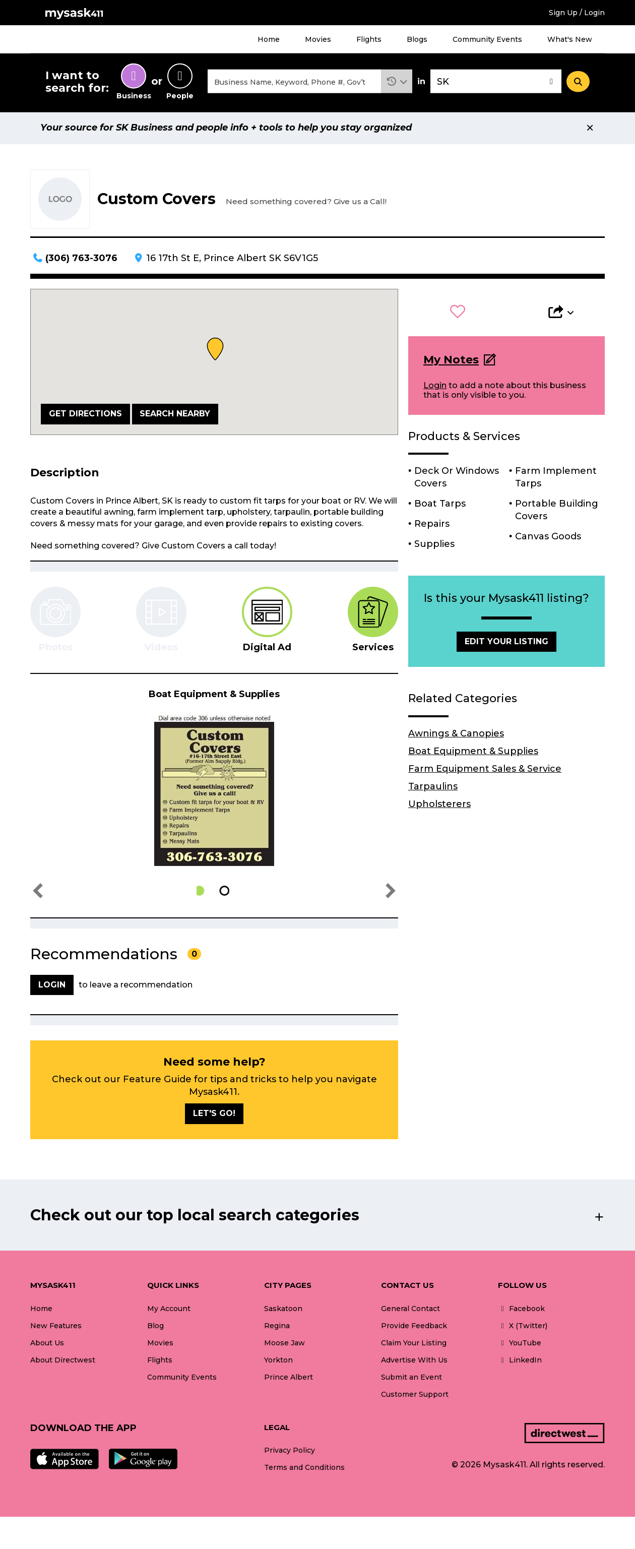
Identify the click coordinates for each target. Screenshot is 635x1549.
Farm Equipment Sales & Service (484, 770)
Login (435, 387)
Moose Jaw (284, 1344)
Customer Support (415, 1395)
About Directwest (62, 1361)
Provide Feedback (414, 1327)
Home (269, 39)
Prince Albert (288, 1378)
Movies (318, 39)
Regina (277, 1327)
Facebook (521, 1310)
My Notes (451, 361)
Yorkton (278, 1361)
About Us (47, 1344)
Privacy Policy (289, 1451)
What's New (569, 39)
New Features (56, 1327)
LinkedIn (520, 1361)
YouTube (519, 1344)
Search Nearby (175, 415)
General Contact (410, 1310)
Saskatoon (283, 1310)
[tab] (267, 621)
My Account (168, 1310)
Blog (155, 1327)
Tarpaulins (433, 787)
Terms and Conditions (304, 1469)
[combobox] (294, 82)
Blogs (417, 39)
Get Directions (85, 415)
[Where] (495, 82)
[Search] (578, 82)
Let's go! (214, 1115)
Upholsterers (439, 805)
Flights (369, 39)
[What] (294, 82)
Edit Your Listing (506, 643)
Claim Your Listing (414, 1344)
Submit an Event (411, 1378)
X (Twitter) (522, 1327)
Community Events (487, 39)
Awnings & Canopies (456, 734)
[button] (397, 82)
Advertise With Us (414, 1361)
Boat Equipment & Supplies (473, 752)
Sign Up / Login (577, 12)
